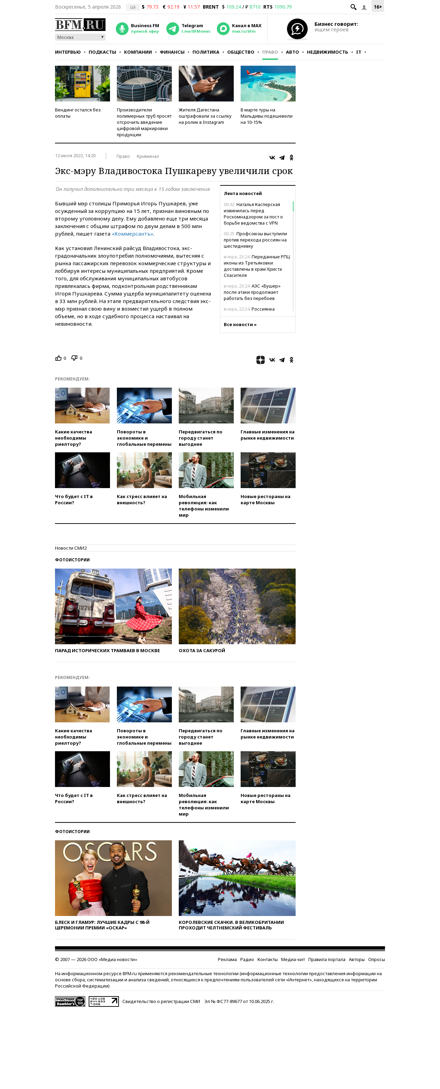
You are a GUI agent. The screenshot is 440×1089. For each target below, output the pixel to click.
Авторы (357, 959)
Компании (138, 52)
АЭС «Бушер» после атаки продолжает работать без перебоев (252, 292)
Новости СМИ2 (71, 548)
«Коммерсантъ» (132, 233)
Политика (205, 52)
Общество (240, 52)
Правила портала (326, 959)
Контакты (267, 959)
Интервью (68, 52)
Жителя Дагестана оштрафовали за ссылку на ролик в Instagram (205, 116)
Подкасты (102, 52)
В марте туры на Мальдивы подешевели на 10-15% (267, 116)
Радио (247, 959)
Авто (292, 52)
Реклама (227, 959)
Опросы (376, 959)
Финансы (172, 52)
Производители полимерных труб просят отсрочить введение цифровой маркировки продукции (144, 122)
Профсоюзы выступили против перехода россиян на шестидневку (255, 239)
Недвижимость (327, 52)
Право (270, 52)
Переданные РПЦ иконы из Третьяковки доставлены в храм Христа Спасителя (257, 266)
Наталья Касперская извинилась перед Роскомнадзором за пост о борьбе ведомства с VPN (253, 213)
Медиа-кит (293, 959)
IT (358, 52)
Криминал (148, 156)
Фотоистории (72, 560)
